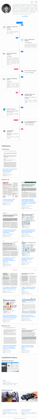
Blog (36, 1)
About (32, 1)
